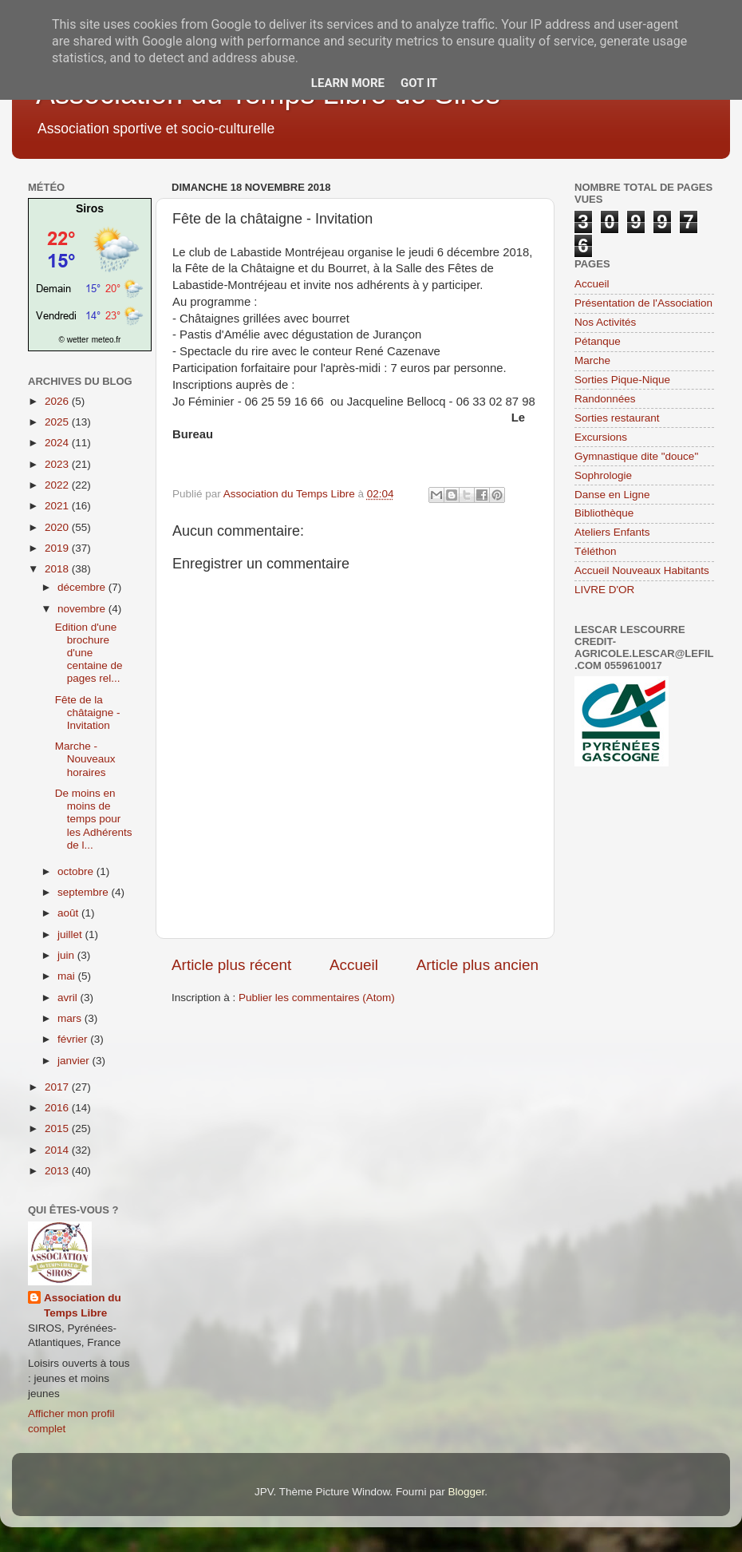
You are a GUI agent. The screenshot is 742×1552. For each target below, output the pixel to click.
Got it (419, 83)
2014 (58, 1150)
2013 (58, 1171)
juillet (71, 934)
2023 (58, 464)
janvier (75, 1061)
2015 (58, 1128)
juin (67, 955)
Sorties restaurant (617, 418)
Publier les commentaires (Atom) (317, 998)
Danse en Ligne (612, 495)
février (73, 1039)
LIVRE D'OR (604, 590)
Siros (90, 208)
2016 (58, 1108)
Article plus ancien (477, 964)
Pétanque (597, 341)
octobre (77, 871)
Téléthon (595, 551)
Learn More (348, 83)
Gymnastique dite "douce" (636, 456)
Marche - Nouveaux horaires (85, 759)
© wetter (74, 339)
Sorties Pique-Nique (622, 380)
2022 (58, 485)
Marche (592, 360)
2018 (58, 569)
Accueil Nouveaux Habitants (641, 570)
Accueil (354, 964)
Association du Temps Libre (82, 1305)
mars (71, 1018)
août (69, 913)
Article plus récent (231, 964)
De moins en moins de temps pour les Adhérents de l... (93, 819)
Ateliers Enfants (612, 532)
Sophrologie (603, 475)
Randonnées (605, 399)
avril (69, 998)
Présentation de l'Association (643, 303)
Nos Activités (605, 322)
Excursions (600, 437)
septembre (84, 892)
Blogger (466, 1492)
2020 (58, 527)
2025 (58, 422)
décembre (83, 587)
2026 (58, 401)
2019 (58, 548)
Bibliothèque (603, 513)
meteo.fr (106, 339)
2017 (58, 1087)
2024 (58, 443)
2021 (58, 506)
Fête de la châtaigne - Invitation (87, 712)
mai (67, 976)
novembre (83, 609)
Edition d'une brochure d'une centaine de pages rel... (89, 653)
